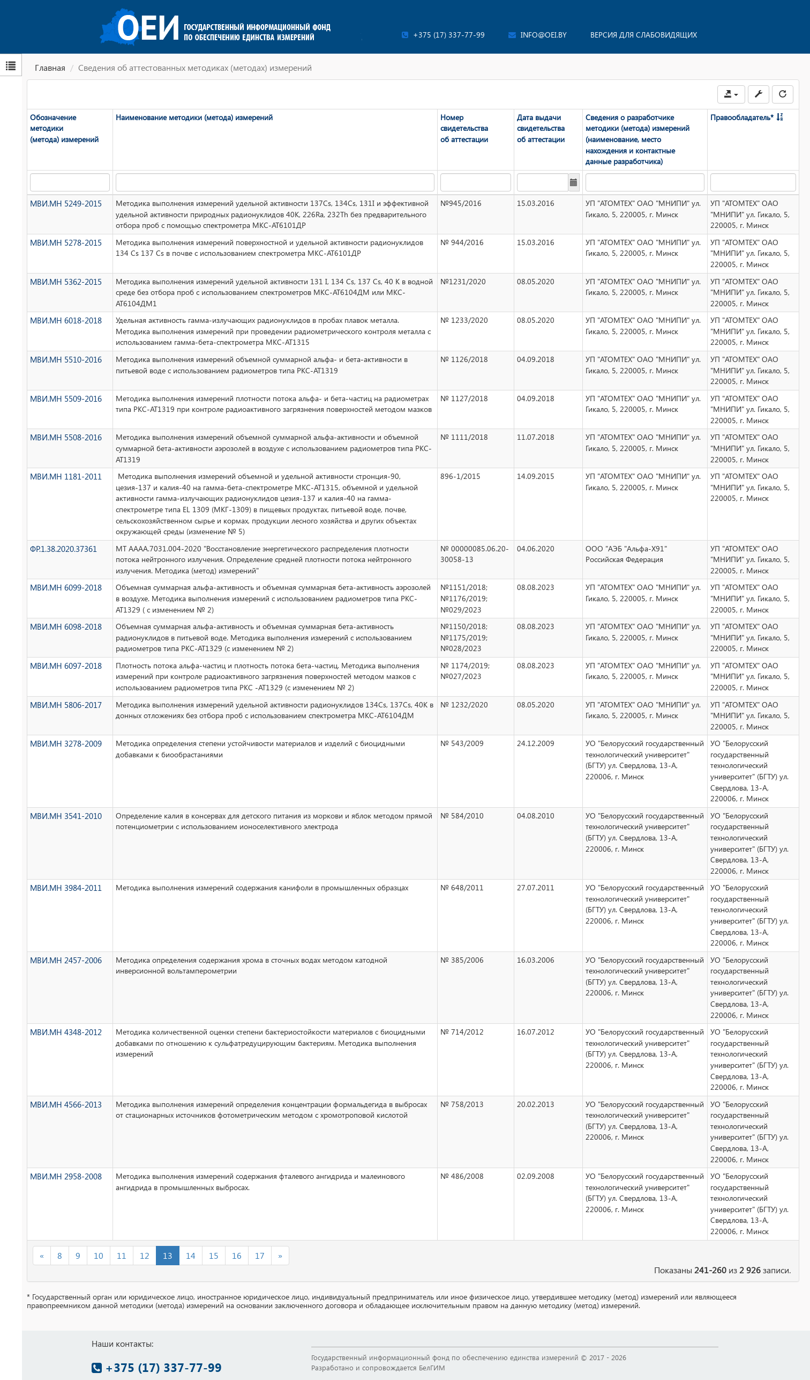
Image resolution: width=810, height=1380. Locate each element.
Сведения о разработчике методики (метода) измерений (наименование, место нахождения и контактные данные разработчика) (637, 139)
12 (144, 1254)
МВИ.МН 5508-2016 (65, 437)
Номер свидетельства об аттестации (464, 128)
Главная (50, 67)
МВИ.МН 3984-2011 (65, 887)
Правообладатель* (742, 117)
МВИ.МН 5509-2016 (65, 398)
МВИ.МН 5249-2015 (65, 203)
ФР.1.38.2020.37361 (63, 548)
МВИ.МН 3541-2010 (65, 815)
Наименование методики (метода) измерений (194, 117)
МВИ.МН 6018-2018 (65, 320)
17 (260, 1254)
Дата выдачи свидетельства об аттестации (541, 128)
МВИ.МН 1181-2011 (65, 476)
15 (214, 1254)
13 (167, 1254)
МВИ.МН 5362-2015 (65, 281)
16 (237, 1254)
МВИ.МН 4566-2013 (65, 1103)
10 (98, 1254)
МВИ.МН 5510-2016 (65, 359)
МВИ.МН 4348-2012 (65, 1032)
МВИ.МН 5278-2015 (65, 242)
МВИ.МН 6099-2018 (65, 587)
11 (121, 1254)
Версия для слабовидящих (643, 34)
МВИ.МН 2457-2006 (65, 959)
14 (191, 1254)
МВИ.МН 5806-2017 (65, 704)
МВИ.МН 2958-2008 (65, 1176)
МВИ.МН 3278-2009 (65, 743)
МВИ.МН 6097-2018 (65, 665)
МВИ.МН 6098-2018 (65, 626)
